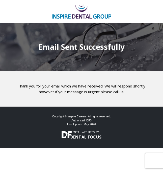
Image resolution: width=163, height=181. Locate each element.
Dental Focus (86, 137)
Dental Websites (82, 132)
